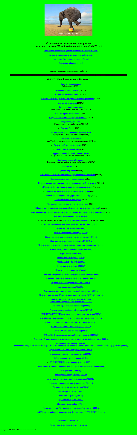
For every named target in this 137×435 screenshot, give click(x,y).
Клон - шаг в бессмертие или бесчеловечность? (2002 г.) (71, 379)
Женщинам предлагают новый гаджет (67, 179)
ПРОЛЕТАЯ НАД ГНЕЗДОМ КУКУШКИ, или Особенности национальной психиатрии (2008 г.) (71, 300)
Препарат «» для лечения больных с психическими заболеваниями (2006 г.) (71, 339)
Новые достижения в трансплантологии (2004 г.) (71, 354)
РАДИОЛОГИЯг (71, 262)
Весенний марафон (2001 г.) (71, 396)
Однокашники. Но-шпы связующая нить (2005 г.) (70, 350)
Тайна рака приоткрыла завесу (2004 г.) (71, 358)
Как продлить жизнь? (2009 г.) (71, 287)
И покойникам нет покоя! (67, 90)
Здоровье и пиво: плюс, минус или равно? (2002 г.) (71, 383)
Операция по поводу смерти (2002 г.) (71, 375)
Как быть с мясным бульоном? (70, 160)
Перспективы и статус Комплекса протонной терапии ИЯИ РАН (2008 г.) (71, 295)
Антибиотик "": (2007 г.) (71, 318)
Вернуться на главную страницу (68, 425)
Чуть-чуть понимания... (71, 84)
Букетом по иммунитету (70, 139)
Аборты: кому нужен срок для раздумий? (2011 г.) (71, 241)
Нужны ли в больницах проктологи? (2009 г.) (71, 283)
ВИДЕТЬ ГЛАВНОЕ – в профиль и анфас (67, 118)
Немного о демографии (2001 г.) (71, 404)
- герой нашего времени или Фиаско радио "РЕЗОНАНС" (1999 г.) (71, 412)
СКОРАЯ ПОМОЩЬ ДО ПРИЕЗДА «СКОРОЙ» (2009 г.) (70, 278)
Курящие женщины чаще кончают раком (71, 153)
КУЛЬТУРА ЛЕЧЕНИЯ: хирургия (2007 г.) (71, 314)
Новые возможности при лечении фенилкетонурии (68, 191)
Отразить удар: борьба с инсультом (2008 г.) (71, 306)
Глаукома (67, 166)
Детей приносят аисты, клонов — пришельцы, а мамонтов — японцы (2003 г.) (71, 366)
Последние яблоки (71, 63)
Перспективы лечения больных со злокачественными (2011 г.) (70, 245)
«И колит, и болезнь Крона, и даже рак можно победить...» (67, 187)
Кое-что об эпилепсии (67, 103)
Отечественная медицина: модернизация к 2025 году (68, 195)
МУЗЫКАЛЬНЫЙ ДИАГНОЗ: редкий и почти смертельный (67, 99)
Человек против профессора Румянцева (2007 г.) (71, 310)
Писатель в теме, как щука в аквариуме (71, 55)
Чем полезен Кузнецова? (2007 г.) (71, 327)
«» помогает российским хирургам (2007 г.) (71, 322)
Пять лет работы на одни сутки (67, 145)
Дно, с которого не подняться (68, 113)
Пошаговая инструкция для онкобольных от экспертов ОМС (71, 51)
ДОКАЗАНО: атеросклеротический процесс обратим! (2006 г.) (71, 335)
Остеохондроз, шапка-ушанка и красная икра (71, 132)
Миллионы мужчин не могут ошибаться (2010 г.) (71, 249)
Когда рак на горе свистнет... (71, 107)
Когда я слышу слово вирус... (67, 94)
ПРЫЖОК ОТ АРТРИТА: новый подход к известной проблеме (67, 175)
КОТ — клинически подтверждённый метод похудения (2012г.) (71, 224)
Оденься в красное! (67, 170)
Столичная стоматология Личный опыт (67, 204)
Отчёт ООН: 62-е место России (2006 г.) (71, 331)
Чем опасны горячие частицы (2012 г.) (71, 233)
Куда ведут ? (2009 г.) (71, 270)
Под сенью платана (71, 59)
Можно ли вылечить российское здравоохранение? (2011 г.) (71, 237)
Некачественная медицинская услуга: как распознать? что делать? (67, 183)
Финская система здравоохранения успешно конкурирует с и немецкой (68, 212)
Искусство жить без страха (67, 149)
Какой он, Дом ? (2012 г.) (71, 228)
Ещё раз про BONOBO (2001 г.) (71, 391)
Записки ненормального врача (67, 200)
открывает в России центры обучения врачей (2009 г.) (71, 274)
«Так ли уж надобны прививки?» (76, 220)
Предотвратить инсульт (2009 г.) (71, 266)
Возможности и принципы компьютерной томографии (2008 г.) (71, 291)
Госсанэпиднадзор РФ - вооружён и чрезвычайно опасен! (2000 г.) (71, 408)
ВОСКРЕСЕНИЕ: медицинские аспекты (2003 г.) (71, 362)
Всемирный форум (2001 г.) (71, 387)
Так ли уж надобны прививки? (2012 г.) (71, 216)
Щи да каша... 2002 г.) (71, 370)
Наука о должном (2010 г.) (71, 253)
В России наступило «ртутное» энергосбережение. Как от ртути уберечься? (67, 208)
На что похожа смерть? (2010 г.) (71, 258)
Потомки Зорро (68, 128)
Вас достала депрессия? (71, 122)
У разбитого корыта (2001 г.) (71, 400)
